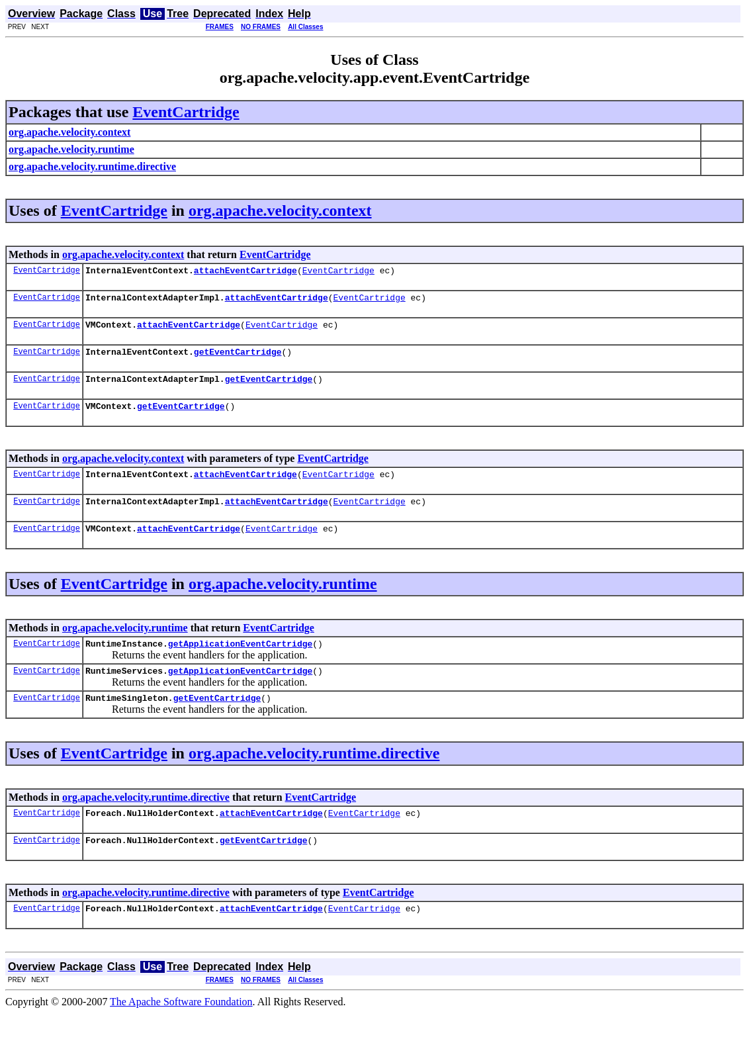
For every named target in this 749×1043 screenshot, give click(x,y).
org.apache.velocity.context (280, 210)
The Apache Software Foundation (181, 1031)
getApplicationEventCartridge (240, 663)
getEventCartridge (238, 359)
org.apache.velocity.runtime (283, 601)
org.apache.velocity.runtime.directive (314, 777)
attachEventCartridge (245, 272)
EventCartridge (185, 111)
